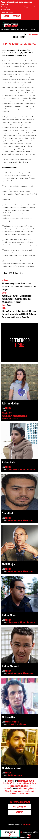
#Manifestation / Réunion (11, 302)
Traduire (34, 34)
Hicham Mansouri (8, 311)
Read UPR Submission (13, 273)
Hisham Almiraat (22, 311)
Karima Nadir (13, 314)
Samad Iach (26, 317)
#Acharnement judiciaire (11, 283)
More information (7, 12)
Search (33, 29)
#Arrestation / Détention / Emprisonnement (21, 792)
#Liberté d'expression (23, 299)
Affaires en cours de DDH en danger (29, 833)
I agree (5, 16)
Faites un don (15, 29)
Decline (16, 16)
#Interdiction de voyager (14, 791)
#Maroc (8, 305)
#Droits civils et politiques (22, 295)
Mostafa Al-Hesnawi (14, 317)
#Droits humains (8, 299)
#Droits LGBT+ (7, 295)
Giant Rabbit (27, 824)
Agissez (19, 812)
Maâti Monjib (23, 314)
